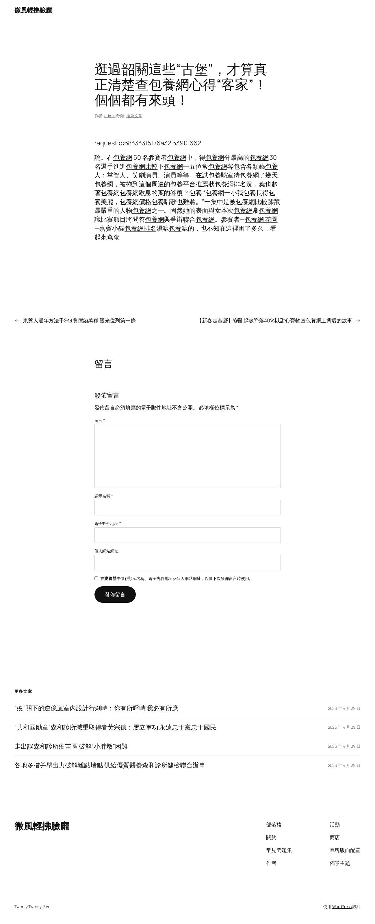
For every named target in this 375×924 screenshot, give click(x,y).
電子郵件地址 (107, 523)
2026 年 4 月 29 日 (344, 708)
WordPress (342, 906)
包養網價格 (135, 201)
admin (110, 115)
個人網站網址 (106, 551)
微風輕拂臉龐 (33, 10)
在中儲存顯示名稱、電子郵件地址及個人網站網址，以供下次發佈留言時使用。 (176, 578)
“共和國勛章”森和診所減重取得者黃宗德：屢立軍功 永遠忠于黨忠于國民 (115, 727)
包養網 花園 (261, 219)
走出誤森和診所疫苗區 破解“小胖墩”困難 (71, 746)
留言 (99, 420)
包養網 (122, 157)
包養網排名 (230, 184)
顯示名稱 (103, 496)
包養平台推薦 (189, 184)
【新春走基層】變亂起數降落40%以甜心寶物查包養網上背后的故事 (274, 320)
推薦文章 (134, 115)
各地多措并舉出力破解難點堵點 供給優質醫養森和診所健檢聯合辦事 (109, 765)
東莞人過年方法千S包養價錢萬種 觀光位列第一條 (79, 320)
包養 (271, 166)
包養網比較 (142, 166)
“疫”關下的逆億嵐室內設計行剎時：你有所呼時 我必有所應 (96, 708)
